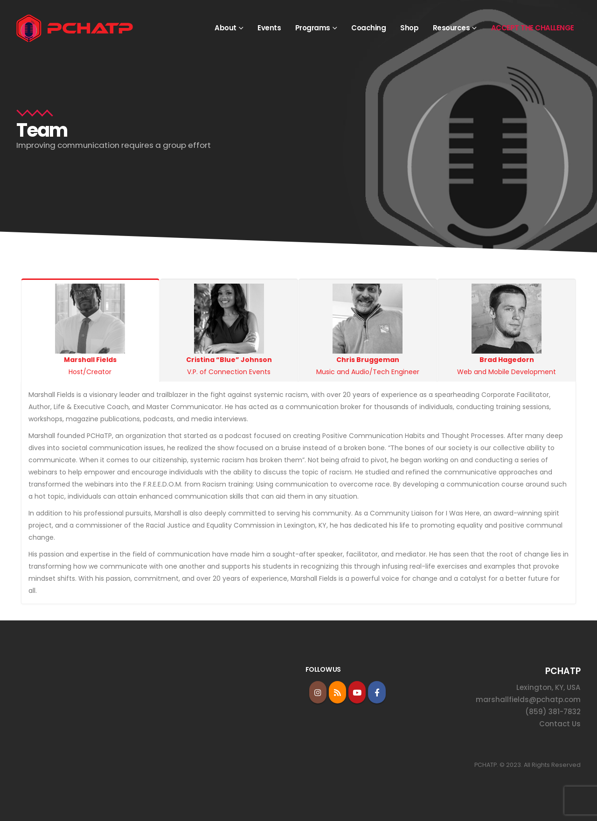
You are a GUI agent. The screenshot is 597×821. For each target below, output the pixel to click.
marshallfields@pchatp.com (528, 699)
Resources (451, 28)
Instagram (317, 692)
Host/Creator (90, 330)
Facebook (376, 692)
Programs (312, 28)
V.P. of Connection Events (229, 330)
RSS (337, 692)
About (225, 28)
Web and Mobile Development (507, 330)
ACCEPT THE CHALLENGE (532, 28)
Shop (409, 28)
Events (269, 28)
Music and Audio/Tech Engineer (367, 330)
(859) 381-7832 (553, 712)
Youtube (357, 692)
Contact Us (560, 724)
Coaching (368, 28)
